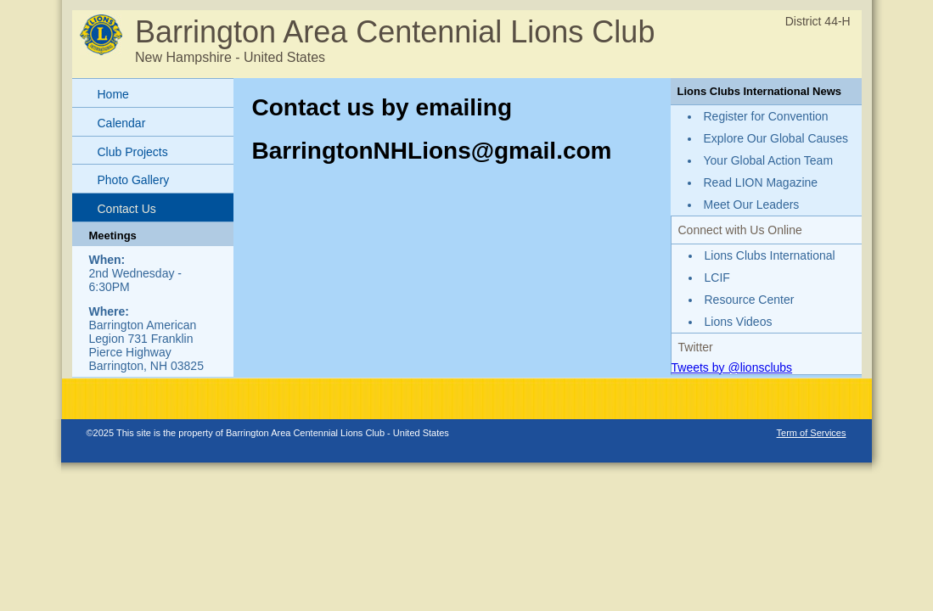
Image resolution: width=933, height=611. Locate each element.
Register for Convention (766, 116)
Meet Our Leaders (752, 204)
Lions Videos (739, 321)
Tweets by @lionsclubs (732, 367)
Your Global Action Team (769, 160)
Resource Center (750, 299)
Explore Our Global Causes (776, 138)
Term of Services (811, 433)
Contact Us (127, 209)
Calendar (122, 123)
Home (113, 94)
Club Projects (133, 152)
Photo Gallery (134, 180)
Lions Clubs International (770, 255)
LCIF (717, 277)
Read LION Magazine (761, 182)
